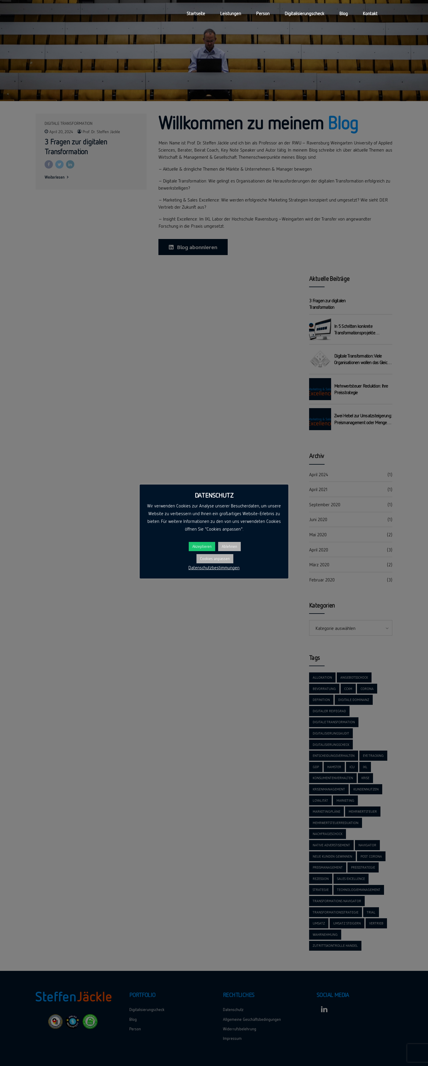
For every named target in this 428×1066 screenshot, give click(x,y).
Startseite (196, 13)
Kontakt (370, 13)
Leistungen (230, 13)
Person (263, 13)
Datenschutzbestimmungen (214, 567)
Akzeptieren (202, 546)
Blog (343, 13)
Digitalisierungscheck (304, 13)
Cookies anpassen (215, 558)
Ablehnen (229, 546)
